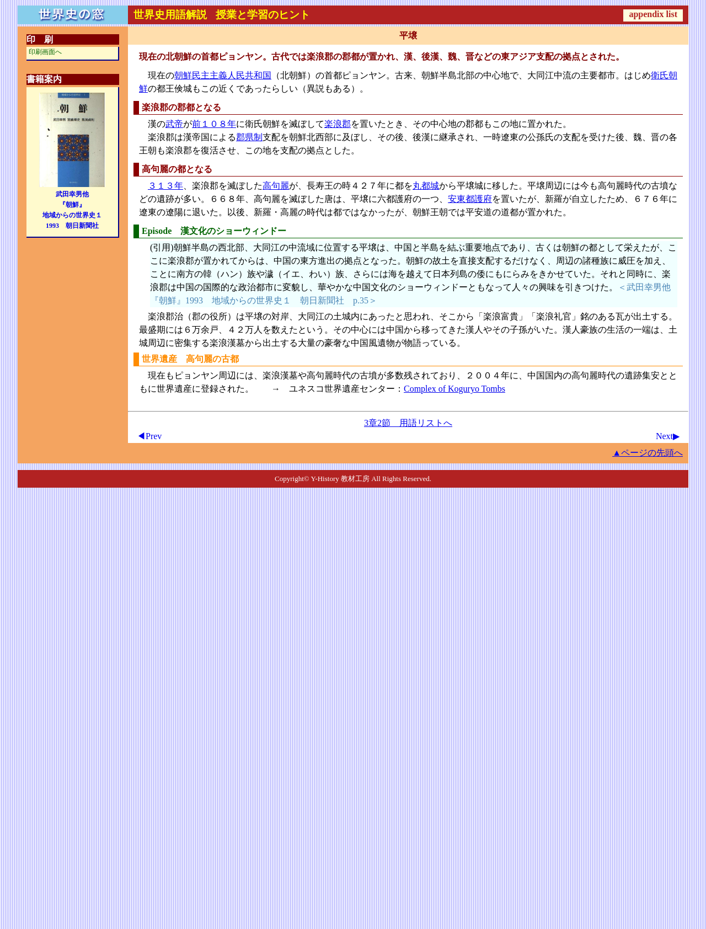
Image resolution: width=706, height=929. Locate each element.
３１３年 (165, 185)
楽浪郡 (337, 124)
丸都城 (426, 185)
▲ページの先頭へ (647, 452)
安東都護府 (470, 199)
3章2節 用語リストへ (408, 423)
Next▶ (668, 436)
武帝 (174, 124)
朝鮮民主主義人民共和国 (222, 75)
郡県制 (249, 137)
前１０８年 (214, 124)
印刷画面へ (45, 52)
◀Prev (149, 436)
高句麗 (276, 185)
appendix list (653, 14)
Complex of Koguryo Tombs (454, 388)
